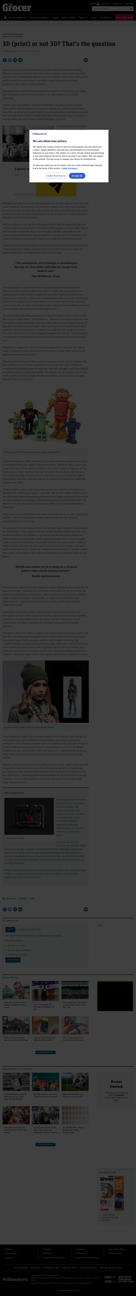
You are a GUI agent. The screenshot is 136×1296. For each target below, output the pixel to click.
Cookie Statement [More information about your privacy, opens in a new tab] (69, 168)
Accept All (77, 175)
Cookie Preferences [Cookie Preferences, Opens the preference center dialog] (56, 175)
